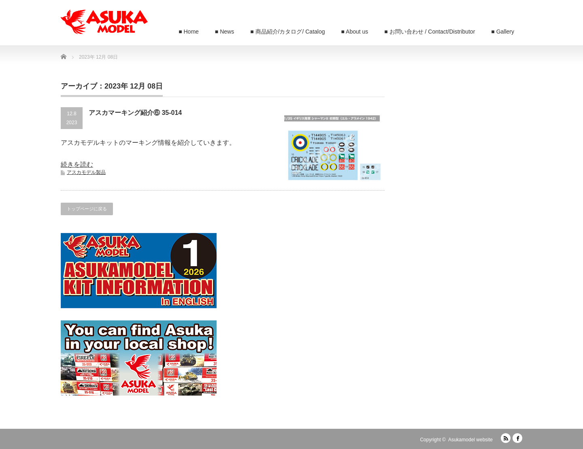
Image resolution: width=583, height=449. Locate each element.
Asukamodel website (470, 440)
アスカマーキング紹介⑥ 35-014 (135, 112)
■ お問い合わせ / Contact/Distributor (429, 31)
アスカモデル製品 (86, 172)
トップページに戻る (87, 208)
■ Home (189, 31)
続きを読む (77, 164)
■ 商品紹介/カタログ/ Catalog (287, 31)
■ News (224, 31)
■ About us (354, 31)
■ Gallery (502, 31)
